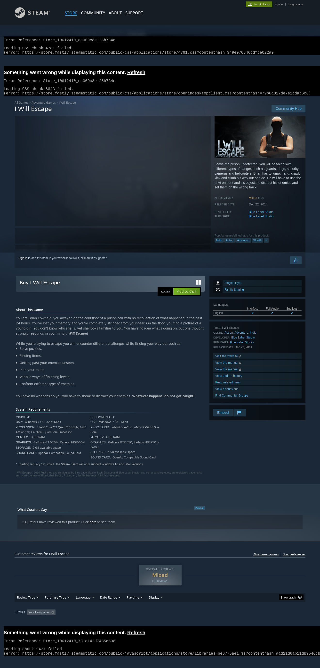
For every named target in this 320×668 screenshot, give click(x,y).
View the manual (228, 368)
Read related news (228, 388)
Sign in (22, 264)
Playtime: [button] (125, 621)
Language (83, 607)
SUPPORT (134, 12)
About (115, 12)
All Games (21, 108)
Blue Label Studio (261, 218)
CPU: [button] (225, 621)
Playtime (133, 607)
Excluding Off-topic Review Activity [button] (88, 621)
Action (229, 246)
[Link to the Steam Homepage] (36, 17)
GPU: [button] (242, 621)
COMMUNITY (93, 12)
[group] (160, 622)
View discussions (226, 395)
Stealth (257, 246)
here (93, 528)
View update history (228, 381)
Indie (219, 246)
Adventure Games (44, 108)
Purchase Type (55, 607)
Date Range (108, 607)
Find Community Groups (231, 401)
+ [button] (266, 246)
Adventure (243, 246)
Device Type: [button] (263, 621)
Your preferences (294, 560)
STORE (71, 12)
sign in (279, 4)
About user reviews (266, 560)
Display (154, 607)
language (294, 4)
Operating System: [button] (201, 621)
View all (199, 513)
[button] (186, 297)
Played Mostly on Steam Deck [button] (160, 621)
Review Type (26, 607)
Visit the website (228, 362)
